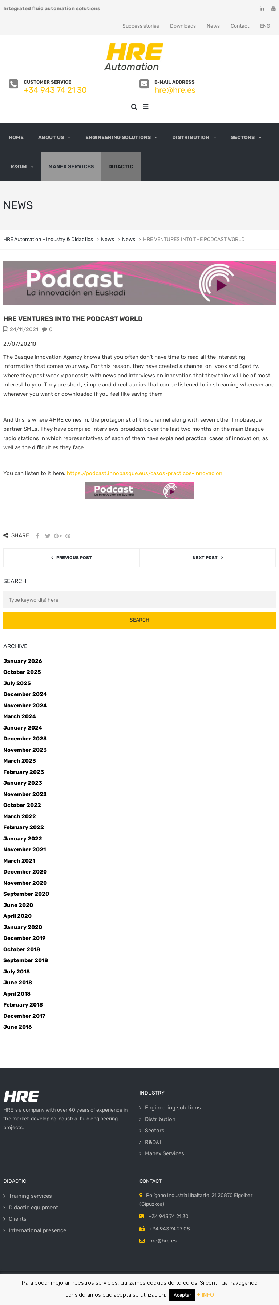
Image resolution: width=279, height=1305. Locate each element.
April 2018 (17, 994)
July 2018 (16, 971)
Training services (30, 1196)
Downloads (183, 26)
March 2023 (19, 761)
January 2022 (22, 838)
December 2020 (25, 871)
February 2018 (23, 1004)
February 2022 (23, 827)
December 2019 (24, 938)
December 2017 (24, 1016)
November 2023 (25, 750)
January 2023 (22, 783)
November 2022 (25, 794)
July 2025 (17, 683)
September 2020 (26, 894)
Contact (240, 26)
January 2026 (22, 661)
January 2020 (22, 927)
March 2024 (19, 716)
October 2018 (21, 949)
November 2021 (24, 849)
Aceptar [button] (182, 1295)
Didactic (120, 167)
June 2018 (17, 982)
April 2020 (17, 916)
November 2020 (25, 883)
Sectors (243, 137)
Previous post (74, 557)
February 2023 (23, 772)
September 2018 (25, 960)
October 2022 (22, 805)
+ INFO (205, 1295)
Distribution (190, 137)
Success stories (140, 26)
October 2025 (22, 672)
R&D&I (19, 167)
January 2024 (22, 727)
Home (16, 137)
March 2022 (19, 816)
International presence (37, 1230)
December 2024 (25, 694)
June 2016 (17, 1027)
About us (51, 137)
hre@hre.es (174, 90)
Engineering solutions (118, 137)
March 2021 (19, 861)
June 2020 (18, 905)
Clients (18, 1219)
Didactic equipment (33, 1207)
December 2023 (25, 738)
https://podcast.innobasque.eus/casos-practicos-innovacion (144, 473)
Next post (205, 557)
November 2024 (25, 705)
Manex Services (71, 167)
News (213, 26)
